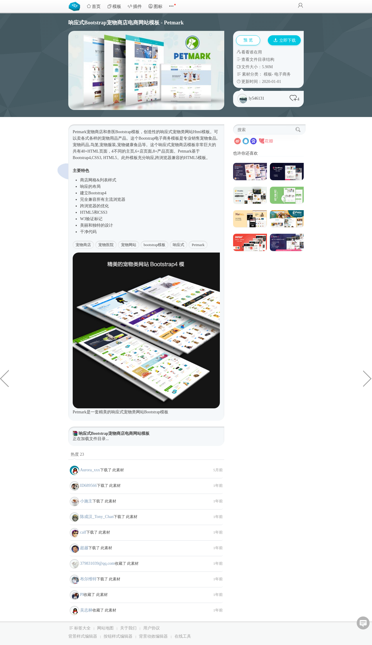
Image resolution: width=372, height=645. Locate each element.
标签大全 (82, 628)
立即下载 (284, 40)
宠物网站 (128, 245)
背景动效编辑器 (153, 636)
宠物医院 (106, 245)
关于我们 (128, 628)
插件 (135, 6)
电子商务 (282, 74)
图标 (155, 6)
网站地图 (105, 628)
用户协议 (151, 628)
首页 (94, 6)
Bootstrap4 (82, 158)
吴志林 (86, 610)
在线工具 (183, 636)
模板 (114, 6)
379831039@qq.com (97, 563)
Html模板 (201, 132)
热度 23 (77, 454)
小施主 (86, 501)
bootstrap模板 (154, 245)
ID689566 (88, 485)
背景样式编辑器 (82, 636)
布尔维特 (88, 579)
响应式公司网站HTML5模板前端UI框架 (367, 378)
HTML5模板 (195, 158)
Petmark (198, 245)
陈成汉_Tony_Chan (97, 516)
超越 (84, 548)
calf (83, 532)
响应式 (166, 132)
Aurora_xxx (90, 470)
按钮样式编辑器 (118, 636)
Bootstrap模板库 (75, 6)
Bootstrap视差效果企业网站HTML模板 (4, 378)
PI (82, 594)
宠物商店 (83, 245)
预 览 (248, 40)
